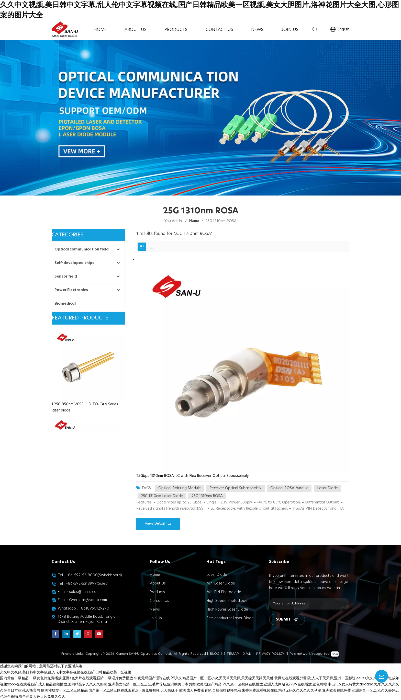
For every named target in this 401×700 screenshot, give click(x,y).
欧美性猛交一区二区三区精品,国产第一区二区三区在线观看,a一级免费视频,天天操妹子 (109, 690)
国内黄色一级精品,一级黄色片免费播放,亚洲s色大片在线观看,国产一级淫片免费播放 (66, 678)
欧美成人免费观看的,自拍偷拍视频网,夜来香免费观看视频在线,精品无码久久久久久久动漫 (250, 690)
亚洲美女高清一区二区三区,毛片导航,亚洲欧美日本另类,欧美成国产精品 (164, 684)
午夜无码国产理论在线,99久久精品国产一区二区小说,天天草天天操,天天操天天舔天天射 (203, 678)
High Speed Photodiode (227, 601)
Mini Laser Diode (220, 583)
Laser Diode (216, 575)
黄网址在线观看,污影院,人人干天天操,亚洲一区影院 (314, 678)
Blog (214, 654)
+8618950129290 (94, 608)
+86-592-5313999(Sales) (87, 584)
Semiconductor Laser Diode (230, 618)
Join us (289, 30)
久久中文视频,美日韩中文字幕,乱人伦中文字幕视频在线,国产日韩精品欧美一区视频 (65, 672)
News (257, 30)
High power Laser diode (227, 609)
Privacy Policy (270, 654)
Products (175, 30)
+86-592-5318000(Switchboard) (94, 575)
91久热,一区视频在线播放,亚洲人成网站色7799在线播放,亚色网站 (274, 684)
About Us (136, 30)
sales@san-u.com (84, 592)
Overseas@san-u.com (88, 600)
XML (247, 654)
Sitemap (231, 654)
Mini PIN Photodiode (223, 592)
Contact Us (219, 30)
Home (100, 30)
